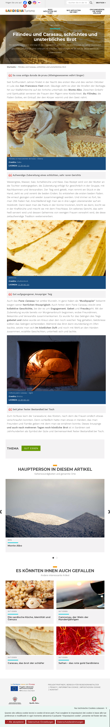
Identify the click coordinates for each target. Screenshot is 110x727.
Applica (91, 3)
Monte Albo (15, 545)
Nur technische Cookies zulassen (92, 708)
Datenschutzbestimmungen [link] (70, 722)
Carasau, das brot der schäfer (26, 663)
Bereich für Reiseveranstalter (83, 685)
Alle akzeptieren (15, 722)
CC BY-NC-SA (23, 166)
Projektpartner (56, 685)
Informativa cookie (68, 687)
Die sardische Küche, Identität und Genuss (29, 618)
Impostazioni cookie (90, 687)
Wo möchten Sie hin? (74, 11)
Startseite (11, 67)
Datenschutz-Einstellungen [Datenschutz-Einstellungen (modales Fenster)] (40, 722)
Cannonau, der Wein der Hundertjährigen (73, 618)
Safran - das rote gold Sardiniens (79, 663)
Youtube (25, 5)
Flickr (39, 2)
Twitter (29, 2)
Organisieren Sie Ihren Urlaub (97, 11)
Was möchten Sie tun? (50, 11)
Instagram (34, 2)
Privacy (53, 687)
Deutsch (100, 3)
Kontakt (54, 690)
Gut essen (55, 25)
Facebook (25, 2)
